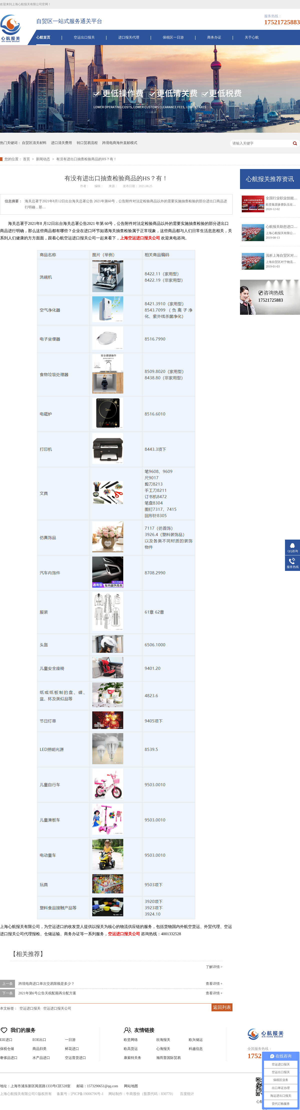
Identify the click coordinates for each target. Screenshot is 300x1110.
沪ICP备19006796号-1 (87, 1094)
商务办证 (214, 37)
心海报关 (163, 1049)
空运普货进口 (75, 1058)
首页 (27, 159)
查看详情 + (214, 984)
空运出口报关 (84, 37)
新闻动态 (43, 159)
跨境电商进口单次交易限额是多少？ (46, 984)
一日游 (70, 1040)
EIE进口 (6, 1040)
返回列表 (222, 1007)
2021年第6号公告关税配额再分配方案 (47, 993)
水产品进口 (41, 1058)
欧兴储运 (196, 1040)
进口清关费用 (61, 143)
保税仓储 (7, 1049)
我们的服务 (18, 1029)
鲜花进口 (72, 1049)
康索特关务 (132, 1058)
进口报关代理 (128, 37)
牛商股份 (133, 1094)
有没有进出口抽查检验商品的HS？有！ (86, 159)
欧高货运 (131, 1049)
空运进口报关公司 (57, 1008)
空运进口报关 (30, 1008)
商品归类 (39, 1049)
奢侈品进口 (9, 1058)
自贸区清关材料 (34, 143)
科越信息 (196, 1049)
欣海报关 (163, 1040)
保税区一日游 (173, 37)
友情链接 (139, 1029)
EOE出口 (39, 1040)
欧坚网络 (131, 1040)
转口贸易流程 (87, 143)
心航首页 (43, 37)
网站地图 (131, 1086)
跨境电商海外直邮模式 (119, 143)
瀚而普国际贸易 (168, 1058)
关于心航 (252, 37)
